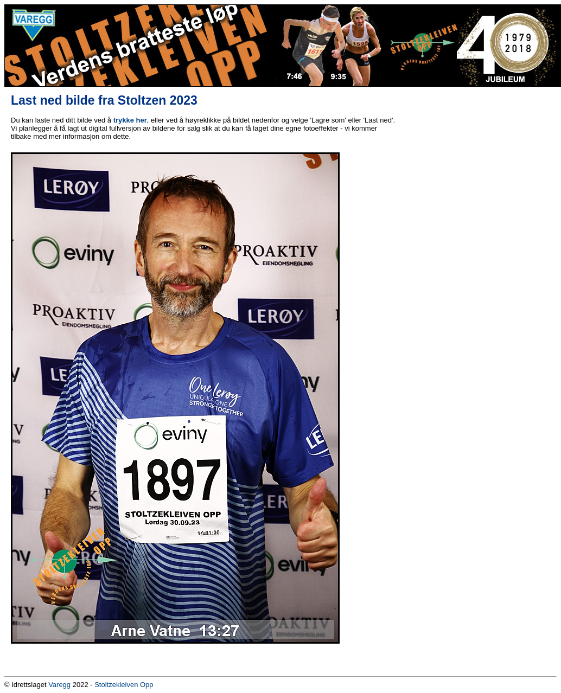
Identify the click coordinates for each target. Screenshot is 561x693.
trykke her (130, 120)
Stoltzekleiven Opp (123, 685)
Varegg (59, 685)
